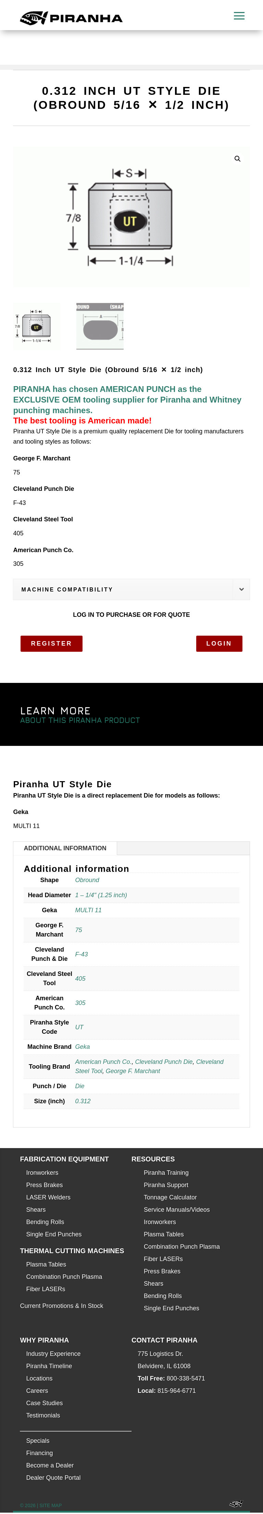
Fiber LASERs (45, 1290)
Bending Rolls (45, 1223)
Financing (39, 1454)
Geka (82, 1048)
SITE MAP (50, 1507)
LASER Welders (48, 1199)
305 (80, 1004)
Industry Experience (53, 1355)
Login (219, 644)
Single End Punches (54, 1236)
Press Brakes (44, 1186)
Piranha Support (166, 1186)
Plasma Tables (46, 1266)
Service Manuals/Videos (177, 1211)
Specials (37, 1442)
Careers (37, 1392)
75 (78, 931)
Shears (36, 1211)
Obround (87, 881)
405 (80, 980)
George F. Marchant (133, 1072)
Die (79, 1087)
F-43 (81, 955)
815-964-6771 (177, 1392)
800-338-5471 (186, 1380)
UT (79, 1028)
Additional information (65, 850)
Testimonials (43, 1417)
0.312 (82, 1102)
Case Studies (44, 1404)
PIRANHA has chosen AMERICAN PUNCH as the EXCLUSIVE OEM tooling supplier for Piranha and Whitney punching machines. (127, 401)
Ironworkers (42, 1174)
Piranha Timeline (49, 1367)
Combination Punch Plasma (64, 1278)
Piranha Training (166, 1174)
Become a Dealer (50, 1467)
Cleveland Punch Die (164, 1063)
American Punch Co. (103, 1063)
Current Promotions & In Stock (61, 1307)
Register (51, 644)
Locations (39, 1380)
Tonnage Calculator (170, 1199)
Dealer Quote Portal (53, 1479)
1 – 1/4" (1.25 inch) (101, 896)
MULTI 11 (88, 911)
